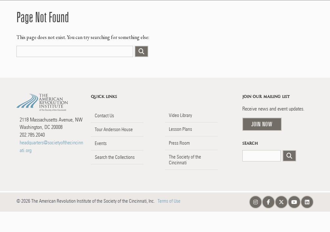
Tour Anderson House (114, 129)
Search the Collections (115, 157)
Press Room (179, 143)
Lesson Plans (180, 129)
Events (101, 143)
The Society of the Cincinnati (185, 160)
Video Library (180, 115)
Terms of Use (169, 201)
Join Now (262, 124)
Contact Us (104, 116)
